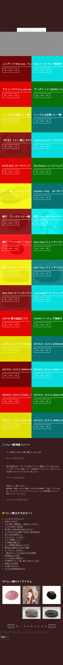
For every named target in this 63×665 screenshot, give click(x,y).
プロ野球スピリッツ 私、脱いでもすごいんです (22, 561)
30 (45, 626)
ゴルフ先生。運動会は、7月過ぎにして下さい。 (22, 524)
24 (25, 626)
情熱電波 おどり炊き (12, 556)
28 (38, 626)
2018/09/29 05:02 (22, 499)
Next (51, 626)
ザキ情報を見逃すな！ (13, 542)
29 (42, 626)
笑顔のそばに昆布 (11, 563)
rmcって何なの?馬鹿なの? (14, 558)
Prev (11, 626)
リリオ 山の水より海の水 (14, 527)
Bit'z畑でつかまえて (12, 566)
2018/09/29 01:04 (18, 458)
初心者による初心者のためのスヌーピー (19, 529)
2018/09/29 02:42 (19, 477)
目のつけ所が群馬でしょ (14, 535)
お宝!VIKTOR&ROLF (11, 521)
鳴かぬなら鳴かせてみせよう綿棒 (17, 548)
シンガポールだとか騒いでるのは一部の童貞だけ (23, 532)
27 (35, 626)
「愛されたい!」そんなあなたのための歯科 (20, 553)
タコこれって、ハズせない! (15, 537)
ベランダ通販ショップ (13, 540)
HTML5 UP (48, 632)
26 (31, 626)
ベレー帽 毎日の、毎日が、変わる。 (12, 632)
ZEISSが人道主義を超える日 (15, 569)
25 (28, 626)
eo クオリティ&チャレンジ (14, 519)
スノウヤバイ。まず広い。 (14, 550)
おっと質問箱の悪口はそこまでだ (17, 545)
